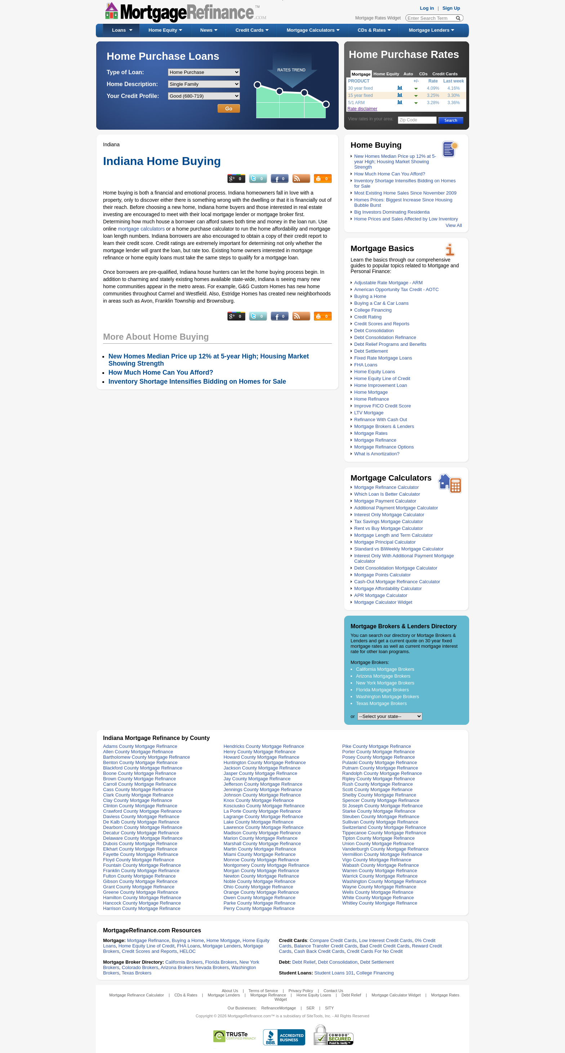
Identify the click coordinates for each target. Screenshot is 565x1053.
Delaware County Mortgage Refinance (142, 838)
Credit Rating (368, 317)
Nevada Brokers (212, 967)
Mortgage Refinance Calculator (386, 487)
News (206, 30)
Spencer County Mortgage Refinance (380, 800)
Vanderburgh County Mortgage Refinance (385, 849)
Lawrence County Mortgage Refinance (263, 827)
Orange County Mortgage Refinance (261, 892)
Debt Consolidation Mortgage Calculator (395, 568)
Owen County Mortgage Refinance (259, 897)
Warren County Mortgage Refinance (379, 870)
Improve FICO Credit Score (382, 406)
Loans (119, 30)
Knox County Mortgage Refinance (258, 800)
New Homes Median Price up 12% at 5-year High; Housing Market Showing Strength (395, 161)
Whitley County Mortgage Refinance (379, 903)
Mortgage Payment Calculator (385, 501)
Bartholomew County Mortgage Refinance (146, 757)
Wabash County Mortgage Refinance (380, 865)
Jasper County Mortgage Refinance (260, 773)
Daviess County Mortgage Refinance (141, 816)
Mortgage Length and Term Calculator (393, 535)
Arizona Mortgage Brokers (383, 676)
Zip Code (408, 119)
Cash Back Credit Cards (319, 951)
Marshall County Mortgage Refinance (262, 843)
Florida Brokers (221, 962)
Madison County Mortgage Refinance (262, 832)
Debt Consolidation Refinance (385, 337)
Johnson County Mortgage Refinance (262, 795)
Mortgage (361, 74)
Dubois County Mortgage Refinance (140, 843)
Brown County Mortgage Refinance (139, 778)
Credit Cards (250, 30)
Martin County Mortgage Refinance (259, 849)
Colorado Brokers (140, 967)
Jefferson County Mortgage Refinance (262, 784)
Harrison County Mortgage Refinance (142, 908)
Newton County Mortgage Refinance (261, 876)
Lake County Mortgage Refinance (258, 822)
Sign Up (451, 8)
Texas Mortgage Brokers (381, 703)
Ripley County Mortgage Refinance (378, 778)
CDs (423, 73)
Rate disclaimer (362, 108)
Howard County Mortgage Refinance (261, 757)
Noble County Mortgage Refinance (259, 881)
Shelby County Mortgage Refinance (379, 795)
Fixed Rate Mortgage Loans (383, 358)
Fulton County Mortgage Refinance (139, 876)
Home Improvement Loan (380, 385)
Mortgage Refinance (375, 440)
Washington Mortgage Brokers (387, 696)
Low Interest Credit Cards (385, 940)
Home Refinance (371, 399)
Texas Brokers (136, 973)
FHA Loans (365, 364)
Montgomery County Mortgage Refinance (266, 865)
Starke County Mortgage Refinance (378, 811)
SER (310, 1008)
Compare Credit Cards (333, 940)
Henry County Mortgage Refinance (259, 751)
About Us (230, 991)
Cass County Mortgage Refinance (138, 789)
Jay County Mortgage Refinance (256, 778)
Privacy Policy (301, 991)
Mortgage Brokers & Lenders (384, 426)
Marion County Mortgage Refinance (260, 838)
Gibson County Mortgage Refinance (140, 881)
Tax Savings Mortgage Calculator (388, 521)
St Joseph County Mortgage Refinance (382, 805)
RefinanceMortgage (278, 1008)
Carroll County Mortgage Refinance (140, 784)
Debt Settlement (371, 351)
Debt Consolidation (374, 330)
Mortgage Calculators (311, 30)
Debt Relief (303, 962)
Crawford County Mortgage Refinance (142, 811)
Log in (427, 8)
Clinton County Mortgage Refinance (140, 805)
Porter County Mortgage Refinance (378, 751)
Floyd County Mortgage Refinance (138, 859)
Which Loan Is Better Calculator (387, 494)
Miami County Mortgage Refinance (259, 854)
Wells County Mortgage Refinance (377, 892)
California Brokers (184, 962)
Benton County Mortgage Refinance (140, 762)
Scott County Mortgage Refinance (377, 789)
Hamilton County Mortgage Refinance (142, 897)
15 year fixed (360, 95)
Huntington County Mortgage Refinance (264, 762)
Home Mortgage (371, 392)
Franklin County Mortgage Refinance (141, 870)
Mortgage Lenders (429, 30)
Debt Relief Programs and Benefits (390, 344)
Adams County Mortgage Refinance (140, 746)
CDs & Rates (372, 30)
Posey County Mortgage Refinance (378, 757)
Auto (408, 73)
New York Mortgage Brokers (385, 683)
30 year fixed (360, 88)
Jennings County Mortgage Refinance (262, 789)
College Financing (373, 310)
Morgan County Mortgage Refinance (261, 870)
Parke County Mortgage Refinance (259, 903)
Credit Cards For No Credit (375, 951)
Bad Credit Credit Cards (384, 946)
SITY (329, 1008)
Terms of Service (263, 991)
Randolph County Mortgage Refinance (382, 773)
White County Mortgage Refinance (378, 897)
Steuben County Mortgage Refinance (380, 816)
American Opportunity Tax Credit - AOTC (396, 289)
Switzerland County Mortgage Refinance (384, 827)
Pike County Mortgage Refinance (376, 746)
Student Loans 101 (333, 973)
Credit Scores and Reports (381, 323)
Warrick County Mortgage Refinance (380, 876)
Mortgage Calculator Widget (383, 602)
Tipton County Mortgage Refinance (378, 838)
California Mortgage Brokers (385, 669)
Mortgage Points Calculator (382, 574)
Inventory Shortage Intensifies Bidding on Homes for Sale (197, 381)
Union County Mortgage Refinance (378, 843)
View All (454, 225)
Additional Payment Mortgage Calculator (396, 507)
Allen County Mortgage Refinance (138, 751)
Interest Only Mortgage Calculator (389, 514)
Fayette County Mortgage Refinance (140, 854)
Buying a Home (370, 296)
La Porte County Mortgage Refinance (262, 811)
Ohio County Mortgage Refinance (258, 886)
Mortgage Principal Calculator (385, 542)
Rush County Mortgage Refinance (377, 784)
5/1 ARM (356, 102)
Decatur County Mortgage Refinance (141, 832)
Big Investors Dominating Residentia (392, 212)
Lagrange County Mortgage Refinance (263, 816)
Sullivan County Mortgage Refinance (380, 822)
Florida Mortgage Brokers (382, 689)
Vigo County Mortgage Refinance (376, 859)
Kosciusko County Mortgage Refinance (263, 805)
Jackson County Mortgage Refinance (261, 768)
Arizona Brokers (177, 967)
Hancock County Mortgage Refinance (142, 903)
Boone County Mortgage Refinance (139, 773)
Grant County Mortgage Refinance (138, 886)
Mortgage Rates (371, 433)
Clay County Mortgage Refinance (137, 800)
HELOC (187, 951)
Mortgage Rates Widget (378, 18)
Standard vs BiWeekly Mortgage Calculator (399, 549)
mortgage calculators (141, 229)
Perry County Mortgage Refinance (258, 908)
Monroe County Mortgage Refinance (261, 859)
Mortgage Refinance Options (384, 447)
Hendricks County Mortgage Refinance (263, 746)
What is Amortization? (377, 453)
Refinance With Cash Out (380, 419)
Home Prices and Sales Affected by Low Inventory (406, 219)
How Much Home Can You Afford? (389, 174)
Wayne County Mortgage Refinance (379, 886)
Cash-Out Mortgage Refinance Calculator (397, 581)
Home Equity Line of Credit (382, 378)
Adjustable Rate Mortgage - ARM (388, 282)
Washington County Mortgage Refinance (384, 881)
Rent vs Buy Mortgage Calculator (388, 528)
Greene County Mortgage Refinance (140, 892)
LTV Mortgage (368, 412)
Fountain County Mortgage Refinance (142, 865)
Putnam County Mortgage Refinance (380, 768)
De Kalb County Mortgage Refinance (141, 822)
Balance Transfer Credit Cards (325, 946)
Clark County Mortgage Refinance (138, 795)
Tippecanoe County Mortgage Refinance (384, 832)
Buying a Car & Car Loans (381, 303)
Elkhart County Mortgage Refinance (140, 849)
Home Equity (162, 30)
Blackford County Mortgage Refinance (142, 768)
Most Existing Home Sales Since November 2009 (405, 193)
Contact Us (333, 991)
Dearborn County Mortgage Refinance (142, 827)
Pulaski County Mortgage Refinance (379, 762)
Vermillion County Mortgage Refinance (382, 854)
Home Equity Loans (374, 371)
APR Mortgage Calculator (380, 595)
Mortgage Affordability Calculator (388, 588)
